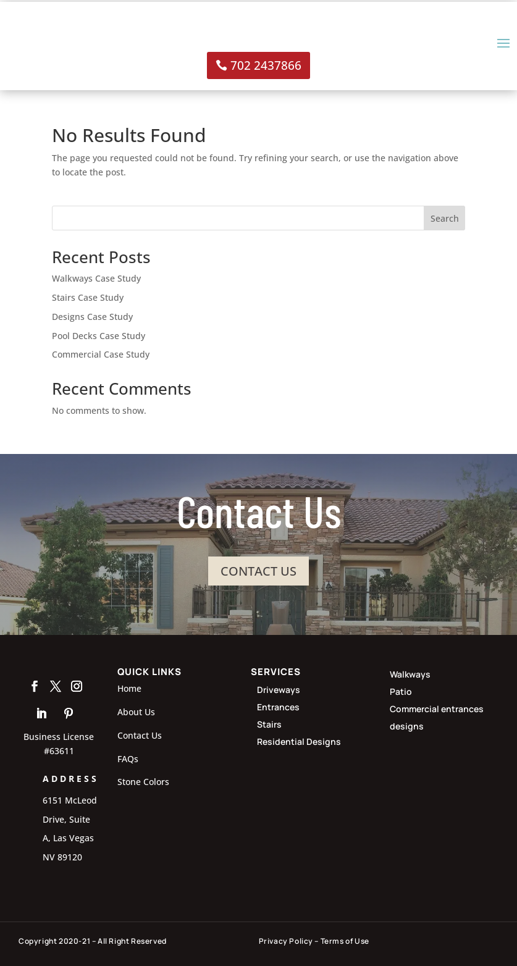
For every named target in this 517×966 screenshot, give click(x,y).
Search (445, 218)
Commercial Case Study (100, 354)
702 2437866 (265, 65)
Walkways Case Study (96, 278)
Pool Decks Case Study (98, 336)
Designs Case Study (92, 316)
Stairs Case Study (88, 297)
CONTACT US (258, 570)
